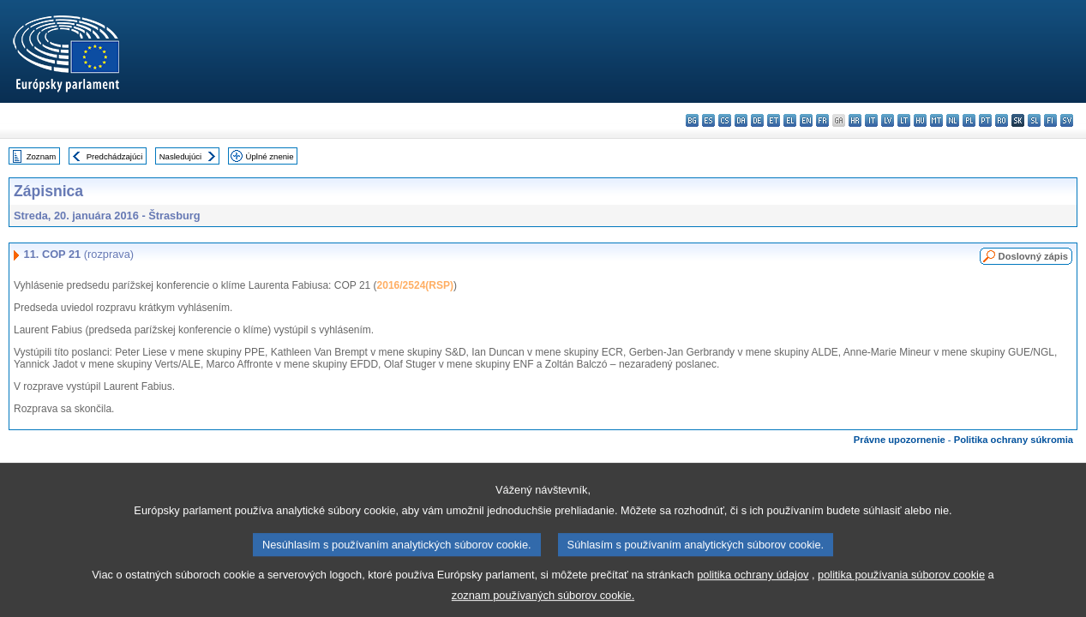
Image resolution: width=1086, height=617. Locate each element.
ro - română (1001, 120)
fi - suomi (1050, 120)
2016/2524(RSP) (415, 285)
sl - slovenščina (1034, 120)
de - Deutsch (757, 120)
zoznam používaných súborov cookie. (543, 604)
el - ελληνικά (789, 120)
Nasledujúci (180, 156)
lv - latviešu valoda (887, 120)
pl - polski (969, 120)
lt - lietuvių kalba (903, 120)
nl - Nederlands (952, 120)
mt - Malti (936, 120)
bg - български (692, 120)
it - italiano (871, 120)
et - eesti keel (773, 120)
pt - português (985, 120)
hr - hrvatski (855, 120)
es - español (708, 120)
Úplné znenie (270, 156)
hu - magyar (920, 120)
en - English (806, 120)
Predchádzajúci (115, 156)
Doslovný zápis (1033, 256)
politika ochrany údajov (752, 584)
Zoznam (42, 156)
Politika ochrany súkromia (1013, 439)
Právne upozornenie (899, 439)
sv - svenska (1066, 120)
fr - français (822, 120)
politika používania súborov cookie (901, 584)
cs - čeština (724, 120)
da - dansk (741, 120)
